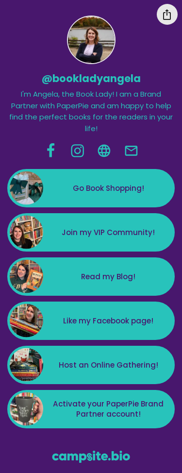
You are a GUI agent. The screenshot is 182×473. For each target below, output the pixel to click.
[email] (131, 151)
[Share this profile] (167, 14)
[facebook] (50, 151)
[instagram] (77, 151)
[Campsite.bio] (91, 456)
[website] (104, 151)
